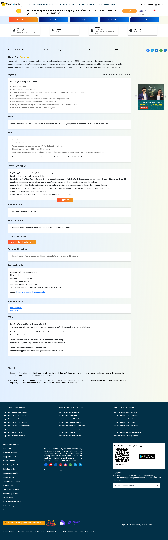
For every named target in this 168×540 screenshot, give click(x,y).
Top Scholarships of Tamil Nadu (15, 429)
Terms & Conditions (11, 489)
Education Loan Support (90, 4)
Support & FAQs (9, 456)
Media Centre (8, 477)
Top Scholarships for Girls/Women (70, 436)
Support (62, 470)
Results (64, 4)
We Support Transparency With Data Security (23, 523)
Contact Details (114, 20)
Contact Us (8, 485)
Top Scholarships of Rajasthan (14, 432)
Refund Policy (8, 506)
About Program (23, 20)
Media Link (14, 310)
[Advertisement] (17, 43)
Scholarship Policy (10, 493)
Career (70, 531)
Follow (144, 11)
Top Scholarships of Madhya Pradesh (17, 425)
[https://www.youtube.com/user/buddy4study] (51, 465)
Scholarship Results (11, 465)
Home (10, 50)
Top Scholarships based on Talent (125, 422)
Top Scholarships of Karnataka (14, 436)
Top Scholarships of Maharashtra (15, 415)
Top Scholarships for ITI (66, 432)
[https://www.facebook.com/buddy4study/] (46, 464)
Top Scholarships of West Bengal (15, 422)
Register (150, 4)
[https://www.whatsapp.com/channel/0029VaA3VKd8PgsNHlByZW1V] (70, 465)
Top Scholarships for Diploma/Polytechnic (73, 429)
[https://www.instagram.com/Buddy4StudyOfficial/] (65, 465)
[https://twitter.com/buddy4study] (75, 464)
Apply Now (129, 11)
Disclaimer (7, 510)
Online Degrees (104, 4)
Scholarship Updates (11, 481)
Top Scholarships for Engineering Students (128, 432)
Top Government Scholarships (124, 429)
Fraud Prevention (9, 531)
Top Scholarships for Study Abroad (125, 436)
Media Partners (9, 460)
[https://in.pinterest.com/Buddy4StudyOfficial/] (60, 464)
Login (143, 4)
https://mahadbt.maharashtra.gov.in (30, 292)
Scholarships (30, 4)
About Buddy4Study (11, 444)
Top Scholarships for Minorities (124, 419)
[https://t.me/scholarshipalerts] (80, 464)
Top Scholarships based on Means (125, 415)
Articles (113, 4)
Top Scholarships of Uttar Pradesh (16, 412)
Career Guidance (55, 4)
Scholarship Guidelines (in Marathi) (22, 242)
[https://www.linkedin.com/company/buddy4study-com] (55, 464)
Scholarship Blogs (10, 469)
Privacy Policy (8, 497)
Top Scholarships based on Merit (125, 412)
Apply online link (16, 308)
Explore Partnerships (11, 473)
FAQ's (84, 20)
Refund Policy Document (56, 531)
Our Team (7, 448)
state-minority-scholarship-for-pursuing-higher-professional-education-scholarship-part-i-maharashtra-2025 (73, 50)
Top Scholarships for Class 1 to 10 (69, 412)
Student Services (42, 4)
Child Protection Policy (12, 501)
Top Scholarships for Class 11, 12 (69, 415)
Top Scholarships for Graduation (69, 422)
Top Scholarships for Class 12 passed (71, 419)
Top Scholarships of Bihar (12, 419)
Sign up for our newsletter (137, 485)
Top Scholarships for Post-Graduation (71, 425)
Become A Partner (74, 4)
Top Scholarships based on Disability (126, 425)
